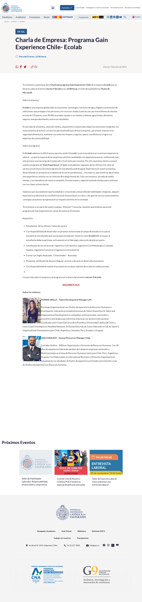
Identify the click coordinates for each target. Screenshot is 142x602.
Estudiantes (7, 17)
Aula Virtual (66, 531)
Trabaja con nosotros (62, 538)
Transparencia (83, 17)
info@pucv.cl (92, 545)
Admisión (67, 7)
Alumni (47, 17)
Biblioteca (82, 531)
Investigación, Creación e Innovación (97, 8)
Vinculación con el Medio (132, 8)
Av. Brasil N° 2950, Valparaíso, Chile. (41, 545)
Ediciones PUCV (98, 531)
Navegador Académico (46, 531)
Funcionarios (34, 17)
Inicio (6, 21)
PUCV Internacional (116, 8)
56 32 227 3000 (71, 545)
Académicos (21, 17)
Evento (14, 21)
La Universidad (80, 8)
